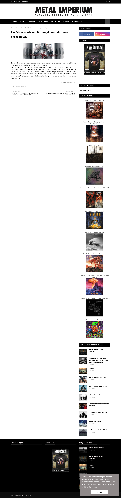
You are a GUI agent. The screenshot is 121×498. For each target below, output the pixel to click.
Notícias (22, 28)
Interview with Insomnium (98, 412)
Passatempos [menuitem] (77, 21)
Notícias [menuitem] (23, 21)
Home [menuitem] (15, 21)
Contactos (25, 2)
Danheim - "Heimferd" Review (99, 430)
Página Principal (15, 2)
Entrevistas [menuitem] (55, 21)
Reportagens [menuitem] (43, 21)
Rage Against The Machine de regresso (99, 405)
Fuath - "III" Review (95, 421)
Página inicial (15, 28)
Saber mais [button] (93, 487)
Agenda (17, 87)
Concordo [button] (99, 492)
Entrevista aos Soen (95, 395)
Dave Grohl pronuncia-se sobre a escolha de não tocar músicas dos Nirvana (99, 360)
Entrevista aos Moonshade (98, 386)
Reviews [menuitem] (32, 21)
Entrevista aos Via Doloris (97, 448)
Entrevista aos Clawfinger (97, 377)
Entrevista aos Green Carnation (96, 351)
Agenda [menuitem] (66, 21)
